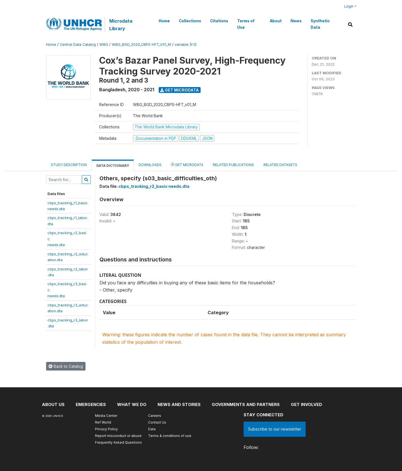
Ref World (103, 422)
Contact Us (157, 422)
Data (152, 429)
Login (348, 6)
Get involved (306, 404)
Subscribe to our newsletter (274, 429)
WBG (103, 44)
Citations (219, 21)
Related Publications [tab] (233, 165)
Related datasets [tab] (280, 165)
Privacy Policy (106, 429)
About (276, 21)
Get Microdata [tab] (187, 164)
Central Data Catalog (78, 44)
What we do (131, 404)
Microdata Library (120, 24)
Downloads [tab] (150, 165)
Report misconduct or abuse (118, 436)
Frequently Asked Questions (118, 442)
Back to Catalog (66, 366)
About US (53, 404)
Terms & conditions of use (169, 436)
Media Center (106, 416)
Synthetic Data (320, 24)
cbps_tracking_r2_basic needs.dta (153, 186)
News (296, 21)
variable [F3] (185, 44)
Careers (154, 416)
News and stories (179, 404)
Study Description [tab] (69, 165)
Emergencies (91, 404)
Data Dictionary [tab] (112, 166)
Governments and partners (246, 404)
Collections (190, 21)
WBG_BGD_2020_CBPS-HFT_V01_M (141, 44)
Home (164, 21)
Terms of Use (245, 24)
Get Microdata (179, 90)
